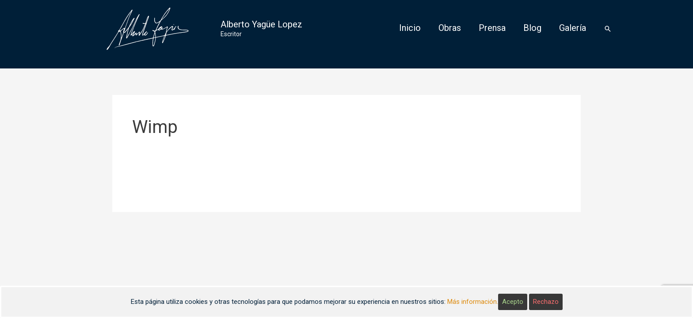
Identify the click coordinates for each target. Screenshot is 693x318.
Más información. (472, 302)
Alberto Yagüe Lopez (261, 24)
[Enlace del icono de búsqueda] (608, 29)
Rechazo (546, 302)
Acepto (512, 302)
